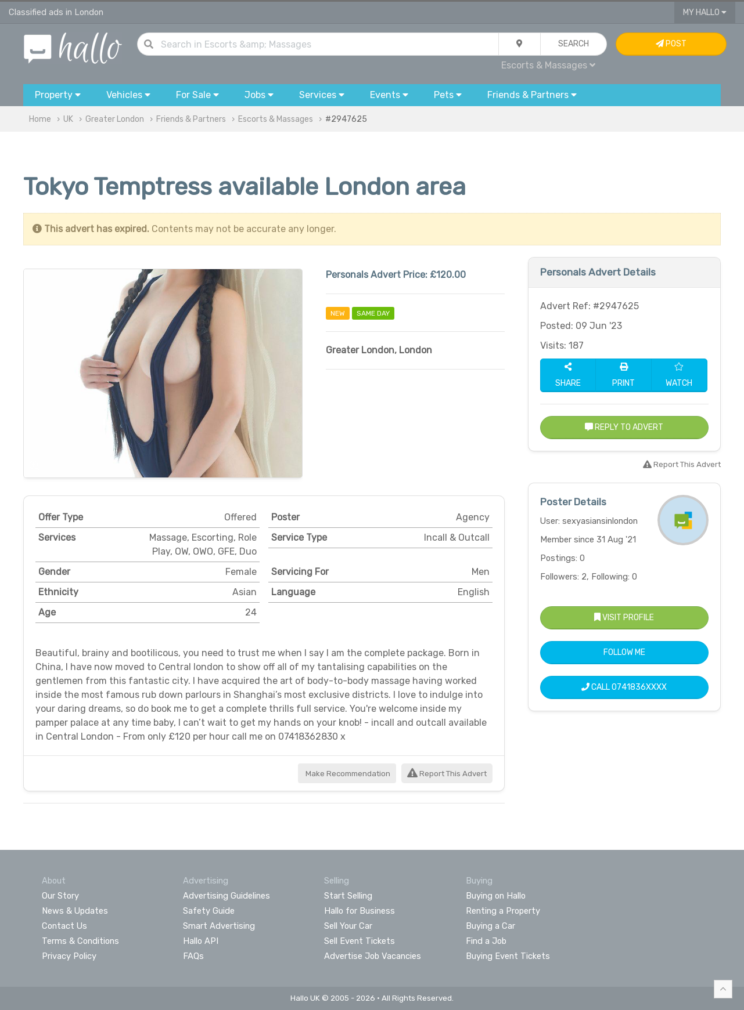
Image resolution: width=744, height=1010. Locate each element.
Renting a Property (503, 911)
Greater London (114, 119)
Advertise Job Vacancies (372, 956)
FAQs (193, 956)
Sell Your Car (348, 926)
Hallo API (200, 941)
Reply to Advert (624, 427)
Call (624, 687)
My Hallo (705, 12)
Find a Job (486, 941)
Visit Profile (624, 617)
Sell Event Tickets (359, 941)
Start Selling (348, 895)
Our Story (60, 895)
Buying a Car (490, 926)
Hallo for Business (359, 911)
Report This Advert (447, 773)
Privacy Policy (69, 956)
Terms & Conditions (80, 941)
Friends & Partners (191, 119)
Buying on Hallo (496, 895)
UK (68, 119)
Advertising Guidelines (226, 895)
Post (671, 44)
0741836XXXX (639, 687)
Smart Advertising (219, 926)
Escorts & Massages (548, 65)
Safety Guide (209, 911)
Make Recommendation (347, 773)
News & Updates (75, 911)
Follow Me (624, 652)
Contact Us (64, 926)
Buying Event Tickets (508, 956)
